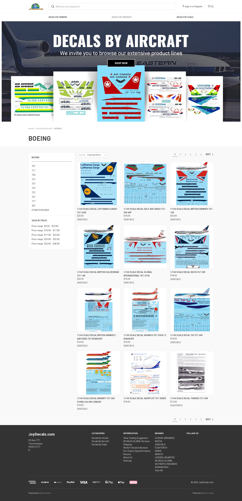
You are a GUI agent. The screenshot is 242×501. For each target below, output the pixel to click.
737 (33, 183)
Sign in (188, 6)
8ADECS (159, 454)
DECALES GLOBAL (164, 460)
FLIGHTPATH (161, 448)
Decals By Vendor (58, 17)
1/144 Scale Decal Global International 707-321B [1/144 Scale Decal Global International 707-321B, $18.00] (138, 274)
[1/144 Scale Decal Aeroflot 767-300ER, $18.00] (145, 373)
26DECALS (160, 444)
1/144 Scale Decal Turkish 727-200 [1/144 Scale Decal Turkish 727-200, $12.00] (189, 398)
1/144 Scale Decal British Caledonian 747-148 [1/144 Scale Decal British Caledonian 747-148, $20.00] (98, 274)
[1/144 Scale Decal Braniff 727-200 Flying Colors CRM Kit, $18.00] (99, 373)
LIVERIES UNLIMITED (165, 457)
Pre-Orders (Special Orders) (136, 451)
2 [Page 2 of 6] (180, 154)
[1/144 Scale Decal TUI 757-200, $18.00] (192, 309)
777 (33, 201)
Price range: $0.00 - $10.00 (45, 226)
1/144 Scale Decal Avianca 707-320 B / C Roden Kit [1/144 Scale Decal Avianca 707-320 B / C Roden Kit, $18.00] (145, 337)
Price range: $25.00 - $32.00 (46, 239)
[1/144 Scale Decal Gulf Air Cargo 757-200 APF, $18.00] (145, 183)
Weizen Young (207, 493)
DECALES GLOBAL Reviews (136, 441)
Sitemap (127, 460)
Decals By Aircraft (122, 17)
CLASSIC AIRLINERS (164, 438)
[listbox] (97, 155)
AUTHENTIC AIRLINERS (166, 464)
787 (33, 205)
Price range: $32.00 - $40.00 (46, 243)
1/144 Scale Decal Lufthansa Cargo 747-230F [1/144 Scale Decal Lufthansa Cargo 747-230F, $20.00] (97, 211)
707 (33, 166)
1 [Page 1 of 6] (174, 154)
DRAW (158, 451)
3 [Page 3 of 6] (185, 154)
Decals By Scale (185, 17)
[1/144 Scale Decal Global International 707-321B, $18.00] (145, 246)
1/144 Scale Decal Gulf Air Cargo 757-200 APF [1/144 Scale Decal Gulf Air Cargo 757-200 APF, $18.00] (145, 211)
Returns (127, 454)
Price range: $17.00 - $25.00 (46, 235)
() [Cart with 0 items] (211, 6)
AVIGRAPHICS (162, 467)
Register (198, 6)
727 (33, 179)
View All (159, 470)
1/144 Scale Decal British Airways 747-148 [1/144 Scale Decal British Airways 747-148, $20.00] (191, 211)
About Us (127, 457)
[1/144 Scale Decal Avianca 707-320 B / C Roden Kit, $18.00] (145, 309)
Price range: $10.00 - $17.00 (46, 230)
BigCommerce (45, 493)
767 (33, 197)
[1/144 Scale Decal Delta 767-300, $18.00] (192, 246)
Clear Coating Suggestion (135, 438)
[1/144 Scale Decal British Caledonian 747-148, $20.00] (99, 246)
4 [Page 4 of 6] (190, 154)
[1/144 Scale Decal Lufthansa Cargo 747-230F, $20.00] (99, 183)
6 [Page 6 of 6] (201, 154)
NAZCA (158, 441)
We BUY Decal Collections (135, 448)
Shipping (127, 444)
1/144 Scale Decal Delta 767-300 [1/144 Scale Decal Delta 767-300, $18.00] (187, 272)
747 (33, 188)
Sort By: (82, 155)
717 (33, 170)
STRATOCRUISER (40, 210)
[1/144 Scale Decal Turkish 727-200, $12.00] (192, 373)
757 (33, 192)
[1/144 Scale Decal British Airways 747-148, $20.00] (192, 183)
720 (33, 174)
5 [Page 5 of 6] (195, 154)
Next (209, 154)
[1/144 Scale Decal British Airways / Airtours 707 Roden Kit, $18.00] (99, 309)
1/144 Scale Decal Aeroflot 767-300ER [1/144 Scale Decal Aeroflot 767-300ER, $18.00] (145, 398)
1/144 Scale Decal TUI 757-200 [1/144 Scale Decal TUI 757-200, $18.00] (186, 335)
